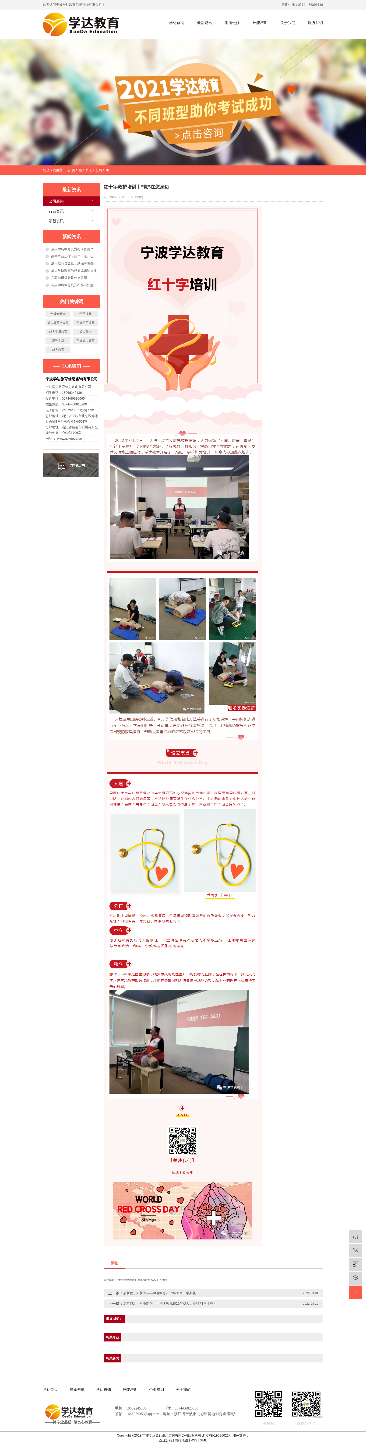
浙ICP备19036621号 (217, 1435)
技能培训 (260, 23)
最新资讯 (204, 23)
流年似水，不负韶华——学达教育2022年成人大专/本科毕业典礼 (169, 1303)
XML (203, 1440)
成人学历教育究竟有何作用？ (72, 249)
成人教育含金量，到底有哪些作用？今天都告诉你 (74, 263)
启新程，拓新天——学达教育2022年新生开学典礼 (159, 1293)
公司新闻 (102, 170)
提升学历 (58, 340)
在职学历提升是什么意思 (69, 278)
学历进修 (232, 23)
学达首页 (176, 23)
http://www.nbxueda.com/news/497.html (142, 1280)
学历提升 (85, 314)
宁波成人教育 (85, 340)
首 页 (71, 170)
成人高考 (85, 331)
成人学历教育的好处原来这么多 (74, 270)
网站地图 (182, 1440)
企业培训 (156, 1390)
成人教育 (58, 349)
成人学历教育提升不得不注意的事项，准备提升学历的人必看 (74, 285)
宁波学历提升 (85, 322)
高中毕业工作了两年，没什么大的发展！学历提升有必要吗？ (74, 256)
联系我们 (315, 23)
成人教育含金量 (58, 322)
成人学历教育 (58, 331)
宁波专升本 (58, 314)
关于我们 (287, 23)
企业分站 (165, 1440)
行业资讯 (56, 211)
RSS (194, 1440)
